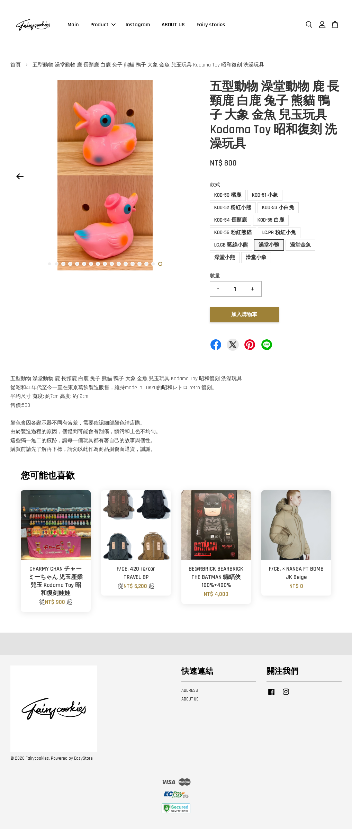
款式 (215, 187)
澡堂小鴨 (269, 247)
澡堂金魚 (300, 247)
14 (139, 266)
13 (132, 266)
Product (103, 25)
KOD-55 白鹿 (271, 222)
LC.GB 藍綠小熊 (231, 247)
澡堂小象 (256, 259)
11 (119, 266)
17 (160, 266)
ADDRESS (189, 692)
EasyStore (83, 760)
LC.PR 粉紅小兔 (279, 234)
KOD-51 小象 (265, 197)
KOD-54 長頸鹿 (230, 222)
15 (146, 266)
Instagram (138, 25)
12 (126, 266)
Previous (19, 178)
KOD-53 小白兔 (278, 209)
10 (112, 266)
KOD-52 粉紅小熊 (232, 209)
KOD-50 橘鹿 (227, 197)
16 (153, 266)
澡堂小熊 (224, 259)
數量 (215, 278)
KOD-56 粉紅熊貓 (233, 234)
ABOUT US (173, 25)
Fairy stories (211, 25)
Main (73, 25)
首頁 (15, 67)
